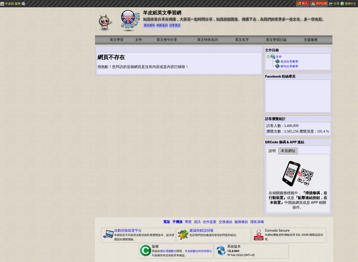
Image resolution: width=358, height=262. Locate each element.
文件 (138, 40)
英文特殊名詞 (207, 40)
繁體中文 (350, 3)
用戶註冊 (319, 3)
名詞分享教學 (289, 61)
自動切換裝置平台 (128, 230)
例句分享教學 (289, 66)
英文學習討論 (276, 40)
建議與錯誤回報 (201, 230)
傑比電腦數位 (168, 251)
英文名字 (242, 40)
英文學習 (117, 40)
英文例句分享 (167, 40)
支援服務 (311, 40)
